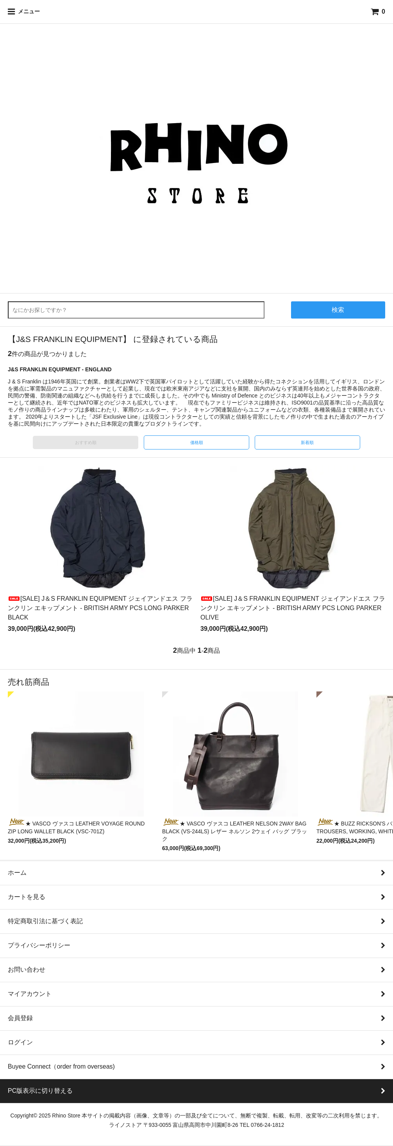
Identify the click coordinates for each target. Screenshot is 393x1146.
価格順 (196, 442)
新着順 (307, 442)
